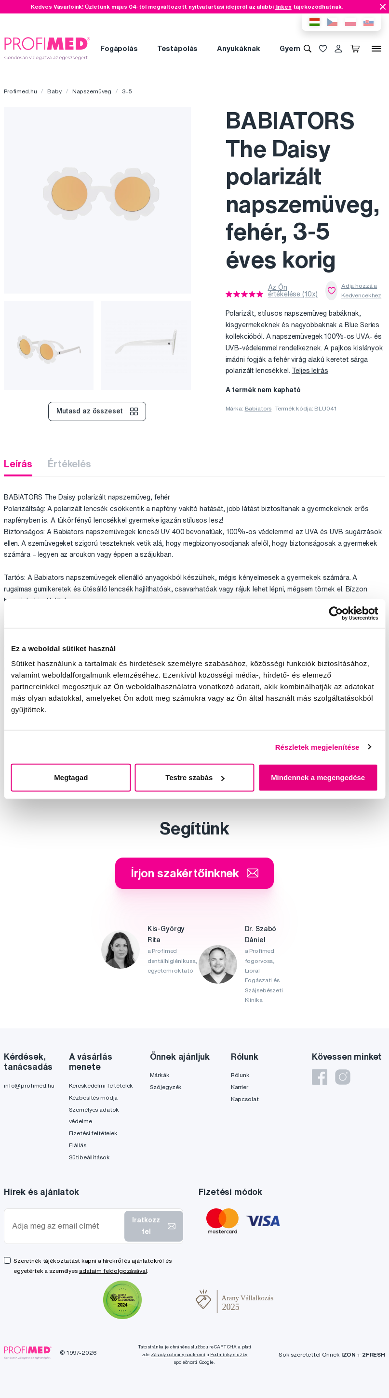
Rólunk (240, 1075)
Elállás (77, 1145)
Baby (54, 91)
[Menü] (376, 48)
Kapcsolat (245, 1099)
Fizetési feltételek (93, 1133)
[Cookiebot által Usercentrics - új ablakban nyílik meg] (336, 613)
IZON (348, 1354)
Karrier (239, 1087)
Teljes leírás (310, 370)
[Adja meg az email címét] (66, 1226)
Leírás (18, 464)
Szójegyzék (166, 1087)
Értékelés (69, 464)
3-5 (127, 91)
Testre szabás (194, 777)
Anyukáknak (238, 48)
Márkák (160, 1075)
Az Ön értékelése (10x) (293, 290)
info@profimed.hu (29, 1085)
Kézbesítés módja (93, 1097)
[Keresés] (307, 48)
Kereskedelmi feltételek (101, 1085)
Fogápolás (119, 48)
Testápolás (177, 48)
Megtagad (71, 777)
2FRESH (373, 1354)
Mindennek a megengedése (318, 777)
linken (283, 6)
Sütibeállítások (89, 1157)
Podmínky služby (228, 1354)
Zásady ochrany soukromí (178, 1354)
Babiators (258, 408)
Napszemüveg (91, 91)
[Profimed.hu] (47, 48)
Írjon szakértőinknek (194, 873)
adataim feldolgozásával (113, 1271)
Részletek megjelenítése (317, 747)
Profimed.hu (20, 91)
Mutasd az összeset (97, 411)
